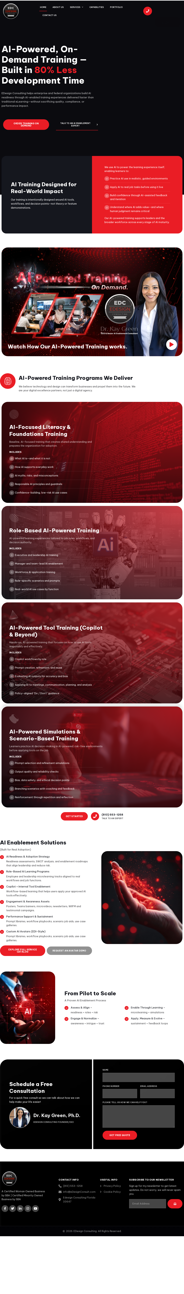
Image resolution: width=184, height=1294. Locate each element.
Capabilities (96, 7)
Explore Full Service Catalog (22, 950)
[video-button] (171, 344)
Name (106, 1070)
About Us (58, 7)
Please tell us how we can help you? (125, 1102)
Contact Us (49, 15)
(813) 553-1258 (112, 814)
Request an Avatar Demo (69, 950)
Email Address (148, 1086)
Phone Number (111, 1086)
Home (43, 7)
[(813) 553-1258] (95, 816)
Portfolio (116, 7)
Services (76, 7)
